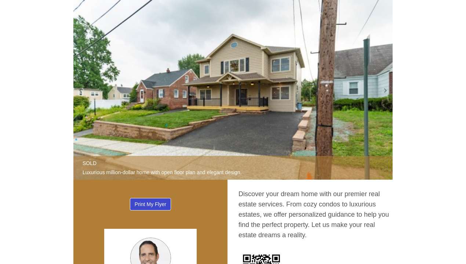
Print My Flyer (150, 204)
